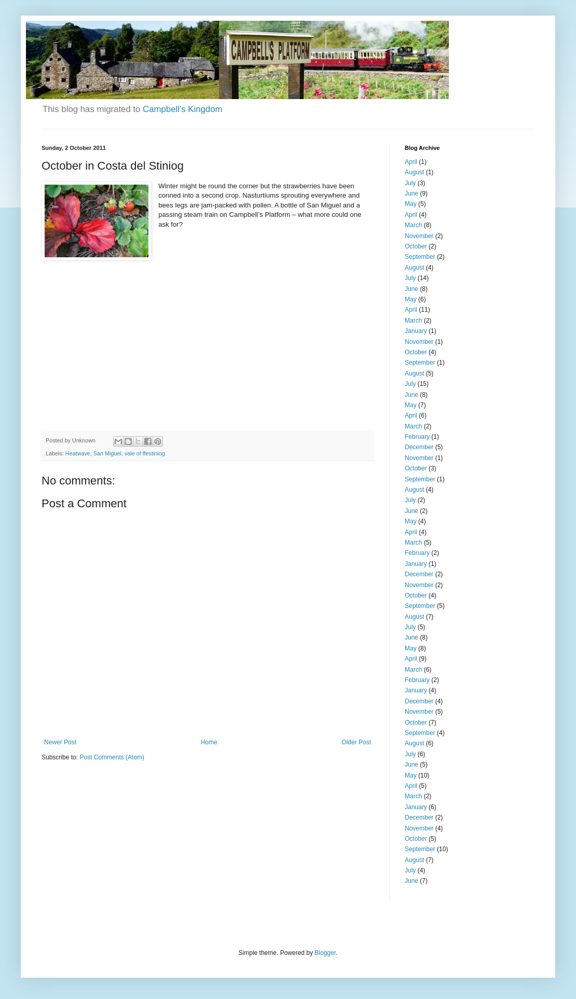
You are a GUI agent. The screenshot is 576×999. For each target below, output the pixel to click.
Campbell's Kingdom (182, 109)
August (414, 172)
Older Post (356, 742)
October (416, 246)
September (420, 256)
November (419, 236)
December (419, 447)
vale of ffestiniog (145, 453)
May (411, 203)
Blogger (325, 952)
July (410, 183)
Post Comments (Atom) (111, 757)
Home (209, 742)
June (411, 193)
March (413, 225)
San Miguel (107, 453)
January (416, 331)
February (417, 436)
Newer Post (60, 742)
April (411, 161)
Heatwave (77, 453)
